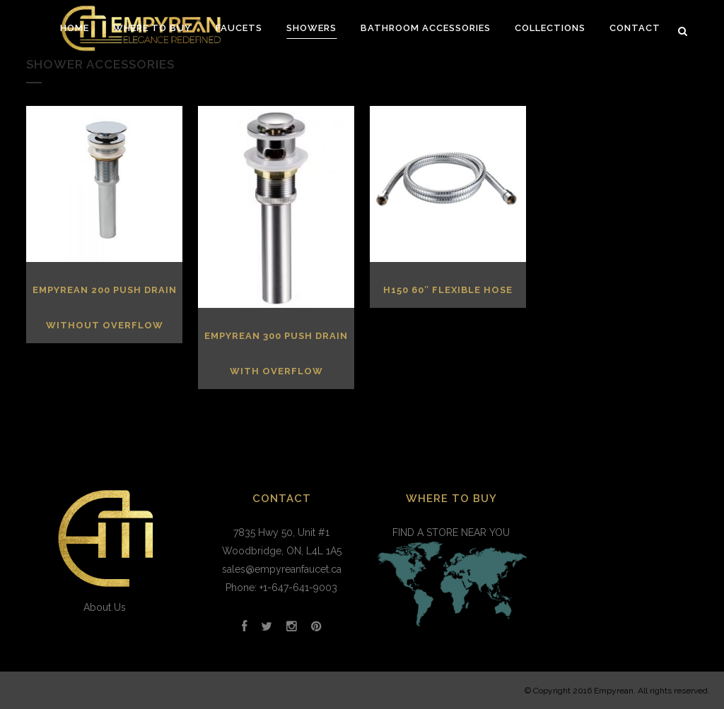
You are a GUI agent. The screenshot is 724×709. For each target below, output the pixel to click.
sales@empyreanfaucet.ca (281, 569)
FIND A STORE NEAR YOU (451, 579)
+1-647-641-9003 (298, 587)
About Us (104, 607)
